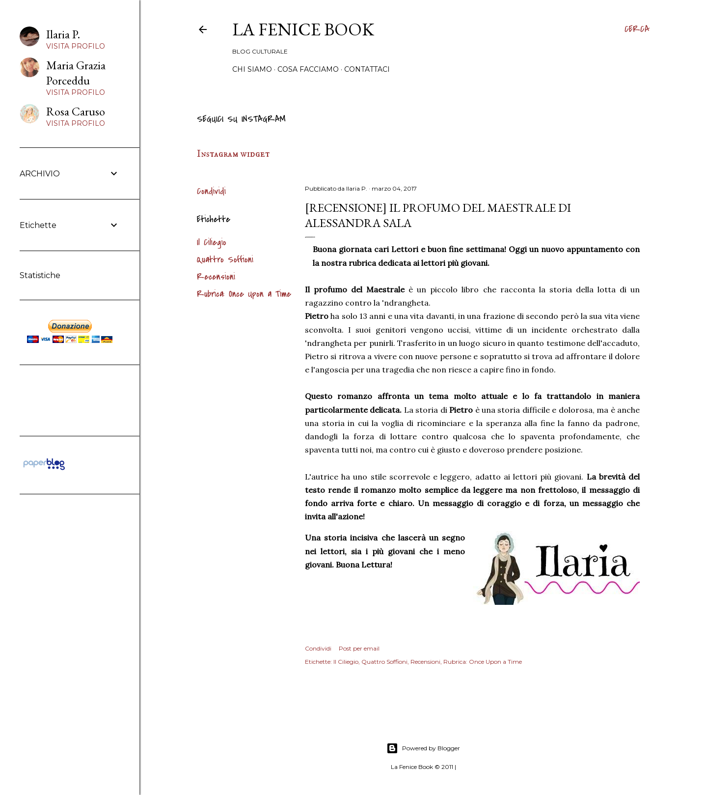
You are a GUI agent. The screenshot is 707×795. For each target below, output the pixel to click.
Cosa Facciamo (308, 69)
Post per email (359, 648)
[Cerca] (637, 29)
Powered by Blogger (423, 748)
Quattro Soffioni (225, 259)
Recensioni (216, 277)
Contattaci (367, 69)
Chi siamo (252, 69)
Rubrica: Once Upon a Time (244, 294)
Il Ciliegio (211, 242)
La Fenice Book (303, 29)
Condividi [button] (211, 191)
